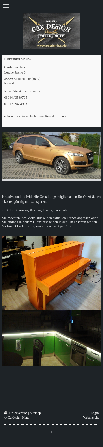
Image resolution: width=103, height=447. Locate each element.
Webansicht (91, 417)
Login (95, 413)
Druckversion (16, 413)
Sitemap (35, 413)
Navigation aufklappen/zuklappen (51, 6)
